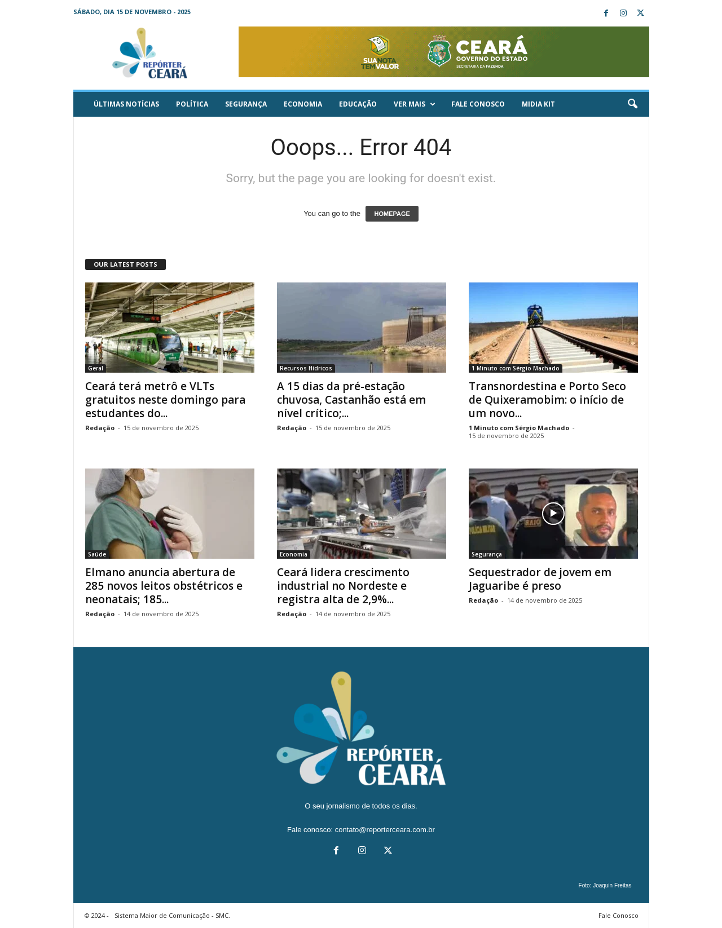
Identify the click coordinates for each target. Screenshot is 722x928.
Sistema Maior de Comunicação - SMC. (172, 915)
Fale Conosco (478, 104)
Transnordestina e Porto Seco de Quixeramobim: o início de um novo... (547, 400)
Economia (303, 104)
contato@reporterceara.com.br (385, 829)
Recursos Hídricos (306, 368)
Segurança (246, 104)
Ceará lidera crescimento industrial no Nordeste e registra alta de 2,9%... (343, 586)
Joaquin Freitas (612, 885)
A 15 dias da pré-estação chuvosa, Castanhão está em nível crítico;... (351, 400)
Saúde (97, 554)
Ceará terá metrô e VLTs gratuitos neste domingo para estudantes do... (165, 400)
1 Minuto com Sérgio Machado (516, 368)
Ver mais (414, 104)
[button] (632, 104)
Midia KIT (538, 104)
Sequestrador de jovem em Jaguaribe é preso (540, 579)
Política (192, 104)
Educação (358, 104)
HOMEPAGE (392, 213)
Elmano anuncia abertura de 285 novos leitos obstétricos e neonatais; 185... (164, 586)
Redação (100, 427)
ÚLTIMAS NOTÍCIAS (126, 104)
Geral (95, 368)
